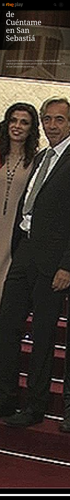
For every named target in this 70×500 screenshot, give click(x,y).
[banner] (16, 4)
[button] (2, 4)
